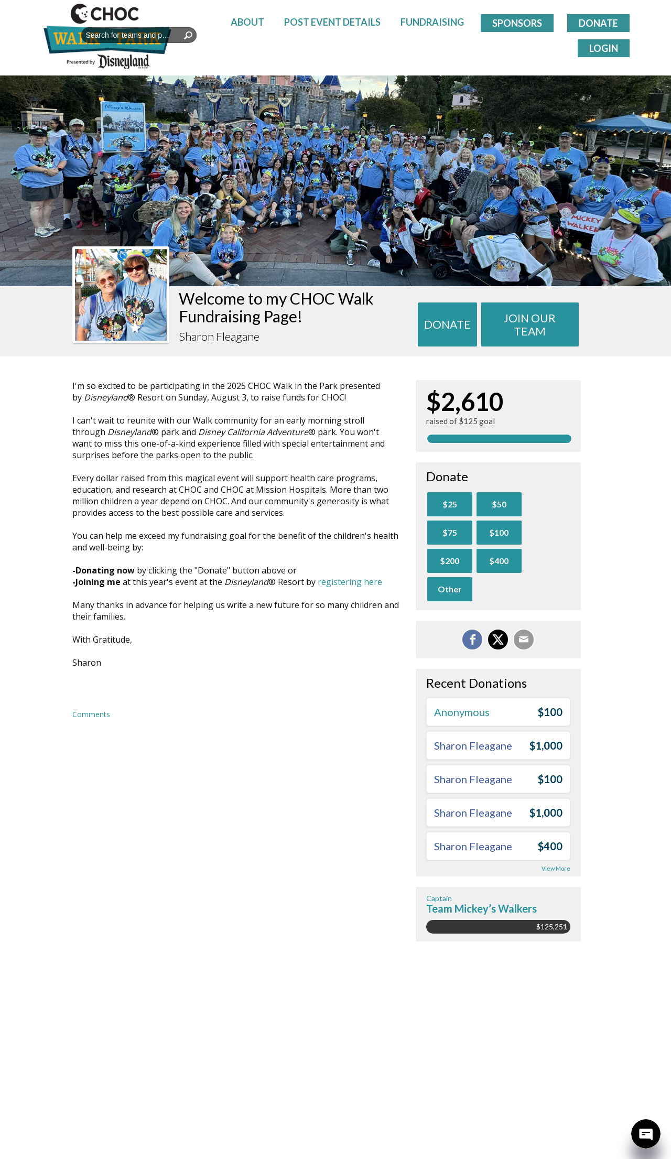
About (247, 22)
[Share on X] (498, 640)
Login (603, 48)
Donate (598, 23)
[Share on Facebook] (472, 640)
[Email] (524, 640)
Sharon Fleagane (473, 745)
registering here (350, 582)
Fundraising (432, 22)
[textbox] (139, 35)
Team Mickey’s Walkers (481, 908)
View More (556, 868)
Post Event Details (332, 22)
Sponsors (517, 23)
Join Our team (530, 324)
